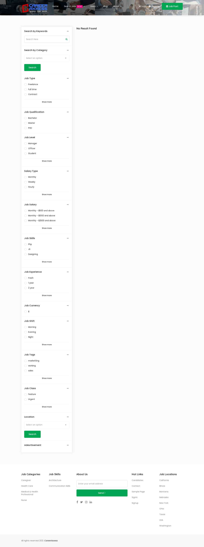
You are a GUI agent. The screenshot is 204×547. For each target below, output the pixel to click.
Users (94, 6)
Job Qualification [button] (34, 112)
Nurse (24, 500)
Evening (32, 332)
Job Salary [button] (30, 204)
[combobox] (46, 58)
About (117, 6)
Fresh (30, 277)
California (164, 480)
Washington (165, 525)
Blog (105, 6)
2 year (31, 287)
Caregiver (26, 480)
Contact (136, 486)
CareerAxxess (51, 540)
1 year (31, 282)
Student (32, 153)
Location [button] (29, 416)
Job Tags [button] (29, 354)
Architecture (55, 480)
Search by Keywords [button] (35, 31)
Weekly (31, 181)
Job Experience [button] (33, 272)
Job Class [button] (30, 388)
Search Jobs (74, 6)
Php (30, 244)
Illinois (162, 486)
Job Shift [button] (29, 321)
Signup (135, 503)
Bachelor (32, 118)
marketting (33, 360)
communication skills (59, 486)
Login (143, 6)
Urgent (31, 399)
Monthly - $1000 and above (41, 215)
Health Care (27, 486)
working (32, 365)
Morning (32, 327)
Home (55, 6)
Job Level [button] (29, 137)
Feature (32, 394)
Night (30, 337)
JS (29, 249)
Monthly (32, 177)
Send (102, 492)
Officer (31, 148)
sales (30, 370)
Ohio (161, 508)
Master (31, 123)
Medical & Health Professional (29, 493)
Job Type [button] (29, 78)
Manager (32, 143)
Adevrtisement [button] (32, 445)
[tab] (46, 31)
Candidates (137, 480)
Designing (33, 254)
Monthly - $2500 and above (42, 220)
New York (163, 503)
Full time (32, 89)
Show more (47, 102)
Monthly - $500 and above (41, 210)
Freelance (33, 84)
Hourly (31, 186)
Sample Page (138, 491)
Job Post (172, 6)
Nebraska (163, 497)
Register (154, 6)
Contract (32, 94)
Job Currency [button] (32, 305)
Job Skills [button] (29, 238)
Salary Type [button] (31, 171)
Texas (162, 514)
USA (161, 520)
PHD (30, 128)
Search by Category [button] (35, 50)
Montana (163, 491)
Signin (135, 497)
